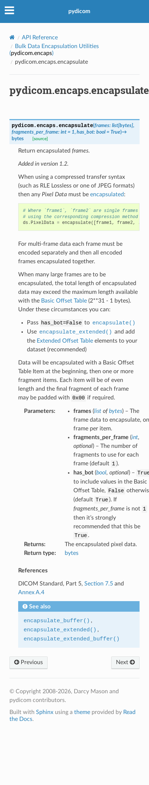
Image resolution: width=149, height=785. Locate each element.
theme (82, 712)
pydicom (79, 11)
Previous (28, 662)
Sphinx (44, 712)
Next (125, 662)
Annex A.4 (31, 592)
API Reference (40, 37)
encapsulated (107, 194)
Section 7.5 (98, 584)
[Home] (12, 37)
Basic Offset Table (64, 301)
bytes (71, 553)
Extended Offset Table (65, 341)
